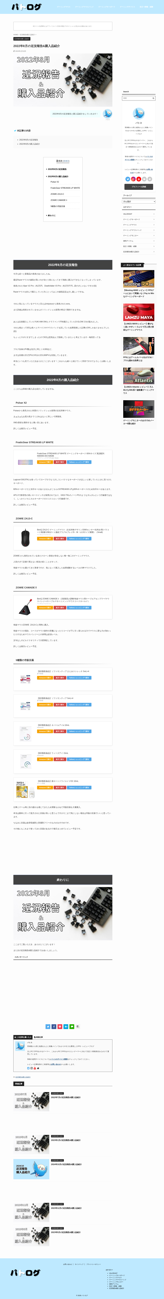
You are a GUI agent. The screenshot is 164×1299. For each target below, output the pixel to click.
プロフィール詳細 (139, 187)
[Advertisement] (62, 241)
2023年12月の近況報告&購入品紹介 (66, 1208)
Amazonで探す (45, 462)
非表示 (66, 161)
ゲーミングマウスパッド (84, 7)
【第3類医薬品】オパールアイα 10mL (53, 725)
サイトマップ (79, 1264)
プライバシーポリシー (93, 1264)
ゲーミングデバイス (127, 7)
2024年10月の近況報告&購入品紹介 (66, 1164)
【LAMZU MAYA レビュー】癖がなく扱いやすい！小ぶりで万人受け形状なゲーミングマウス (138, 327)
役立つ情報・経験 (146, 7)
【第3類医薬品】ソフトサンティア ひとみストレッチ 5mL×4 (63, 671)
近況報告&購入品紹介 (23, 1077)
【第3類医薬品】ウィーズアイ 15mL (52, 753)
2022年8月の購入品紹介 (58, 176)
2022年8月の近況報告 (57, 169)
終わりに (52, 215)
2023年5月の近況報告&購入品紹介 (66, 1232)
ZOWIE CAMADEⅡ (59, 200)
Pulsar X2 (55, 182)
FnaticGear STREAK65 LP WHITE (65, 188)
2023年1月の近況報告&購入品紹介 (66, 1140)
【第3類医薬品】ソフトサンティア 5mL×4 (55, 698)
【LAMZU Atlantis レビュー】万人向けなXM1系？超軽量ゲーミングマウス (138, 390)
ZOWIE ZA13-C (57, 194)
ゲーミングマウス (63, 7)
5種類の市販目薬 (58, 206)
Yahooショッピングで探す (79, 462)
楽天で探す (60, 462)
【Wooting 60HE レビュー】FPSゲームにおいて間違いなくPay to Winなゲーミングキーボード (138, 293)
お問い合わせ (67, 1264)
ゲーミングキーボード (106, 7)
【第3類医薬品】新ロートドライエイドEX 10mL (58, 781)
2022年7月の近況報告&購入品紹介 (66, 1097)
